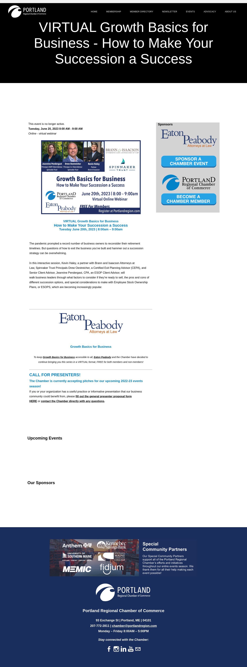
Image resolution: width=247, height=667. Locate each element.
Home (93, 12)
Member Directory (141, 12)
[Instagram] (116, 649)
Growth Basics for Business (59, 357)
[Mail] (138, 649)
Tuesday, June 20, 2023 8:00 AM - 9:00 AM (55, 128)
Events (189, 12)
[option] (189, 138)
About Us (230, 12)
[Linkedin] (123, 649)
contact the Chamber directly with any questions (72, 401)
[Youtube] (130, 649)
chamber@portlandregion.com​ (134, 626)
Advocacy (209, 12)
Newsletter (169, 12)
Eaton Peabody (102, 357)
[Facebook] (109, 649)
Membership (113, 12)
